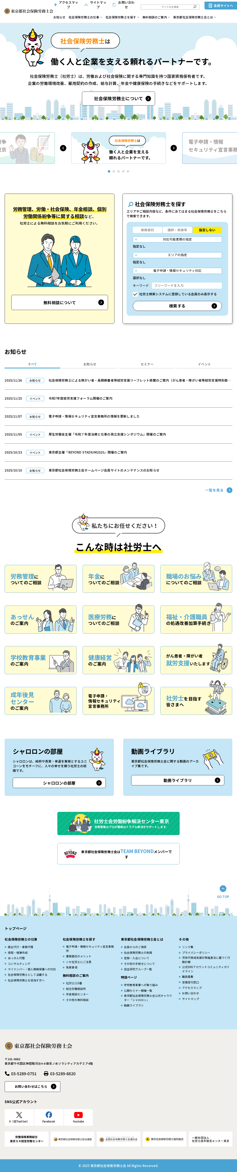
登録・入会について (136, 958)
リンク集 (187, 947)
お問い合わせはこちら (31, 1086)
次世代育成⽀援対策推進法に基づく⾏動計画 (206, 960)
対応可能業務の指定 (177, 239)
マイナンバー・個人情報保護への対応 (32, 969)
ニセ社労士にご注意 (78, 962)
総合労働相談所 (76, 989)
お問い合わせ (126, 4)
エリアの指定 (177, 254)
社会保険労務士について (118, 98)
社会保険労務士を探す (121, 17)
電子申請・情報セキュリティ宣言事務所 (90, 948)
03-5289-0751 (24, 1073)
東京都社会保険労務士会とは (193, 17)
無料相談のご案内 (155, 17)
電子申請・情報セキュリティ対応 (177, 270)
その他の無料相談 (77, 1000)
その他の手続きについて (139, 964)
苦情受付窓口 (190, 982)
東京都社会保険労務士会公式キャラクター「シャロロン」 (148, 998)
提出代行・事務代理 (20, 947)
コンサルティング (19, 964)
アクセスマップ (68, 4)
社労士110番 (74, 983)
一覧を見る (214, 490)
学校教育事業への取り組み (141, 985)
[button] (63, 148)
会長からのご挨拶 (135, 947)
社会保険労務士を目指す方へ (26, 980)
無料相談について (59, 302)
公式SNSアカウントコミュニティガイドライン (206, 969)
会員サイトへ (223, 5)
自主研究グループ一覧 (138, 969)
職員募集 (187, 977)
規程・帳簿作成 (18, 952)
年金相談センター (77, 994)
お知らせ (59, 17)
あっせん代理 (16, 958)
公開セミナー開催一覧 (138, 990)
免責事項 (71, 967)
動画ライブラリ (178, 780)
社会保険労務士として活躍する (27, 975)
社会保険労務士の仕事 (84, 17)
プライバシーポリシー (196, 952)
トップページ (16, 928)
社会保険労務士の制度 (138, 952)
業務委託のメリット (78, 956)
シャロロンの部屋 (59, 783)
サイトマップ (98, 4)
